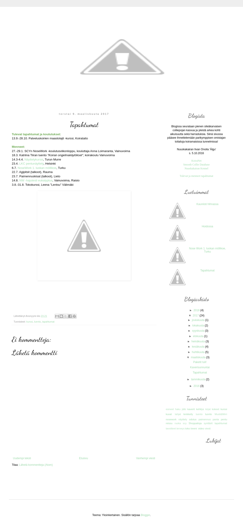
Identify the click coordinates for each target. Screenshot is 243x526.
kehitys (200, 409)
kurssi (29, 321)
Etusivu (83, 458)
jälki (184, 409)
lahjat (178, 414)
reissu (169, 423)
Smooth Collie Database (196, 164)
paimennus (204, 419)
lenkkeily (188, 414)
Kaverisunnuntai (200, 367)
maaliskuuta (198, 357)
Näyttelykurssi (34, 159)
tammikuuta (198, 379)
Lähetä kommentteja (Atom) (36, 464)
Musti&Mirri (221, 414)
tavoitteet (171, 428)
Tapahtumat (207, 270)
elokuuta (198, 336)
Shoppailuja (195, 423)
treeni (194, 428)
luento (37, 321)
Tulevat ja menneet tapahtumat (196, 176)
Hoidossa (207, 226)
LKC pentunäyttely (31, 163)
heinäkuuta (198, 341)
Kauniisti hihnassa (207, 204)
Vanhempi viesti (145, 458)
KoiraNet (196, 160)
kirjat (208, 409)
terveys (180, 428)
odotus (192, 419)
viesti (208, 428)
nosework (171, 419)
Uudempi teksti (22, 458)
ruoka (178, 423)
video (201, 428)
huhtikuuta (198, 352)
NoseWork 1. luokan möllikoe (37, 168)
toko (187, 428)
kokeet (215, 409)
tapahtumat (48, 321)
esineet (170, 409)
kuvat (169, 414)
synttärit (208, 423)
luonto (208, 414)
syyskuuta (198, 330)
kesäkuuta (198, 346)
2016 (196, 386)
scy (185, 423)
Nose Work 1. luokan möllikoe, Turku (207, 250)
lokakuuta (198, 325)
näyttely (183, 419)
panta (216, 419)
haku (178, 409)
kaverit (191, 409)
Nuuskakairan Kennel (196, 168)
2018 (196, 310)
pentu (224, 419)
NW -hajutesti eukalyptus (35, 180)
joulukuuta (198, 320)
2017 (196, 315)
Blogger (145, 515)
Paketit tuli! (200, 362)
